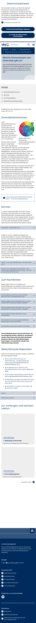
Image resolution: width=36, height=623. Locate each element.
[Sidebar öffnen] (34, 45)
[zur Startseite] (9, 44)
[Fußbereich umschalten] (32, 530)
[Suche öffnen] (29, 45)
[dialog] (18, 21)
